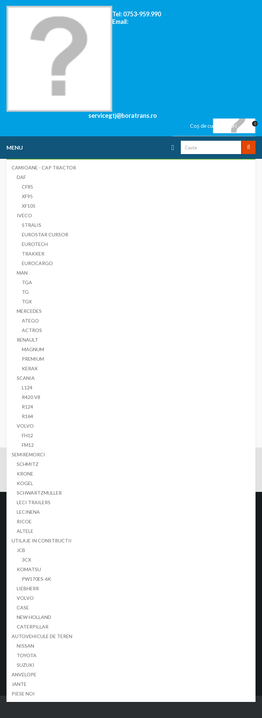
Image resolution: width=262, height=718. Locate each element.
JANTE (19, 684)
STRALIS (31, 225)
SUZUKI (25, 665)
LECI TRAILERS (33, 502)
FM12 (28, 445)
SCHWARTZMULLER (39, 493)
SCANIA (26, 378)
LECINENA (28, 512)
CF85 (27, 187)
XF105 (28, 206)
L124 (27, 387)
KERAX (30, 368)
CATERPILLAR (32, 627)
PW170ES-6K (36, 579)
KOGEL (25, 483)
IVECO (24, 215)
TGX (27, 301)
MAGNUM (33, 349)
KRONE (25, 474)
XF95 (27, 196)
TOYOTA (27, 655)
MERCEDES (29, 311)
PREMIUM (33, 359)
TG (25, 292)
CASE (23, 607)
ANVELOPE (24, 674)
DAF (21, 177)
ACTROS (32, 330)
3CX (26, 560)
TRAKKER (33, 254)
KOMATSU (29, 569)
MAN (22, 273)
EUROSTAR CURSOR (45, 234)
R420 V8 (31, 397)
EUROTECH (35, 244)
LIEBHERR (28, 588)
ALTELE (25, 531)
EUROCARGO (37, 263)
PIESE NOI (23, 693)
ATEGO (30, 320)
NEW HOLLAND (34, 617)
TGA (27, 282)
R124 (27, 407)
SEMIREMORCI (28, 454)
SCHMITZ (28, 464)
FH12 (27, 435)
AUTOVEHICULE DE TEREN (42, 636)
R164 (27, 416)
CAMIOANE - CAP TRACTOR (44, 167)
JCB (21, 550)
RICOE (24, 521)
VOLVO (25, 426)
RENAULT (27, 340)
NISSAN (25, 646)
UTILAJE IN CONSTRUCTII (42, 540)
